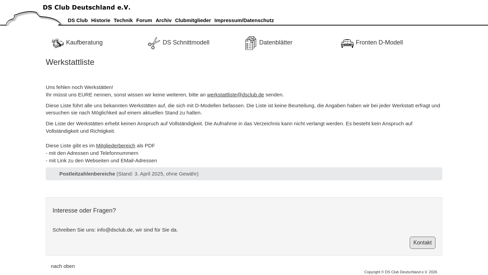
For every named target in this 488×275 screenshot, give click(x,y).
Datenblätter (268, 42)
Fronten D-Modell (372, 42)
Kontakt (422, 242)
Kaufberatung (77, 42)
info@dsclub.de (115, 230)
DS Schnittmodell (178, 42)
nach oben (63, 266)
